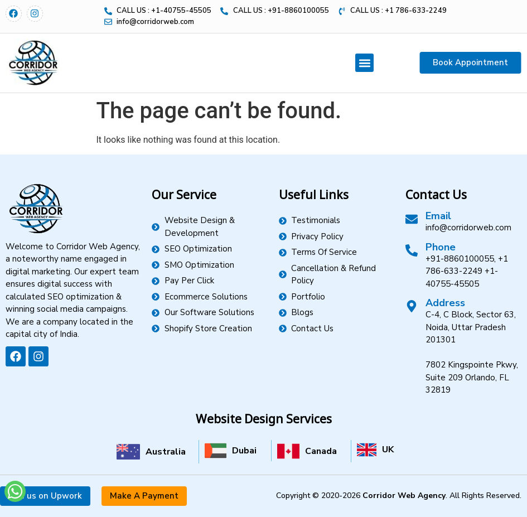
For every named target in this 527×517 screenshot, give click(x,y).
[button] (364, 63)
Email (438, 216)
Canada (321, 451)
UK (388, 449)
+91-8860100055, (461, 258)
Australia (166, 452)
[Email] (411, 219)
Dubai (244, 450)
